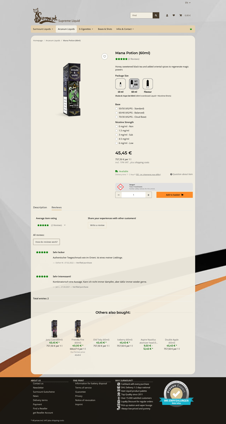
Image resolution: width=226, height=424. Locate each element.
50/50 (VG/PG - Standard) (131, 108)
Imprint (79, 404)
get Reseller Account (43, 412)
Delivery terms (40, 400)
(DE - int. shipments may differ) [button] (148, 174)
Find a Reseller (40, 408)
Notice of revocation (85, 400)
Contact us (38, 383)
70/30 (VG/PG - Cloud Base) (132, 116)
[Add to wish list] (104, 56)
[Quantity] (133, 195)
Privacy (78, 395)
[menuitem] (43, 29)
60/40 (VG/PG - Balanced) (131, 112)
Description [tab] (40, 207)
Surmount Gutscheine (44, 391)
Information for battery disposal (91, 383)
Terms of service (83, 387)
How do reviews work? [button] (46, 242)
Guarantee (80, 391)
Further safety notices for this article (142, 189)
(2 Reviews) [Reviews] (127, 58)
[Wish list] (173, 15)
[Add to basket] (35, 49)
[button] (167, 15)
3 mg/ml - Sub (126, 134)
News (35, 395)
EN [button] (186, 2)
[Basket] (185, 15)
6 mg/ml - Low (126, 143)
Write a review (97, 225)
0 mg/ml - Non (126, 126)
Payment (37, 404)
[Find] (141, 15)
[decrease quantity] (118, 195)
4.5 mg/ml (124, 138)
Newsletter (38, 387)
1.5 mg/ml (124, 130)
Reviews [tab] (57, 207)
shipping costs (142, 162)
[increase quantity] (148, 195)
